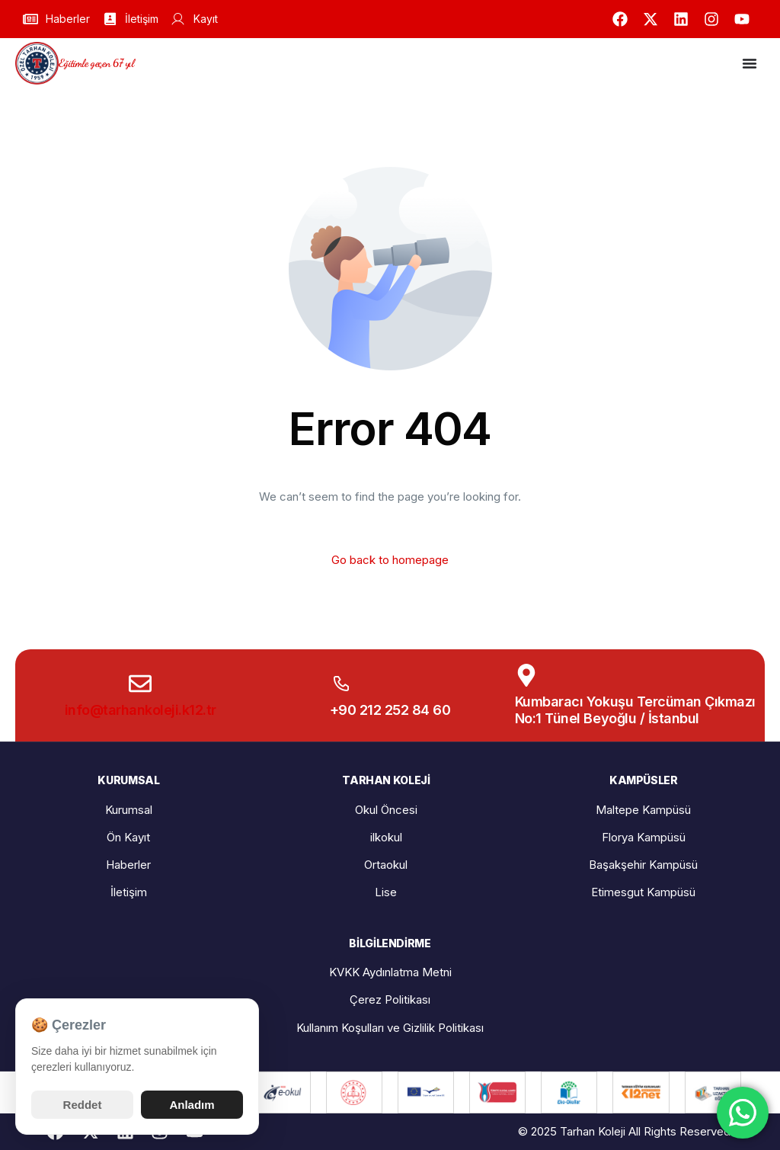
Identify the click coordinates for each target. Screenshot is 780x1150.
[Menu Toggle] (749, 63)
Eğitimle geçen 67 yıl (96, 62)
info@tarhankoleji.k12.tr (140, 710)
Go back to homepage (390, 560)
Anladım (191, 1104)
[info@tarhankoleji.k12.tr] (140, 683)
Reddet (82, 1104)
